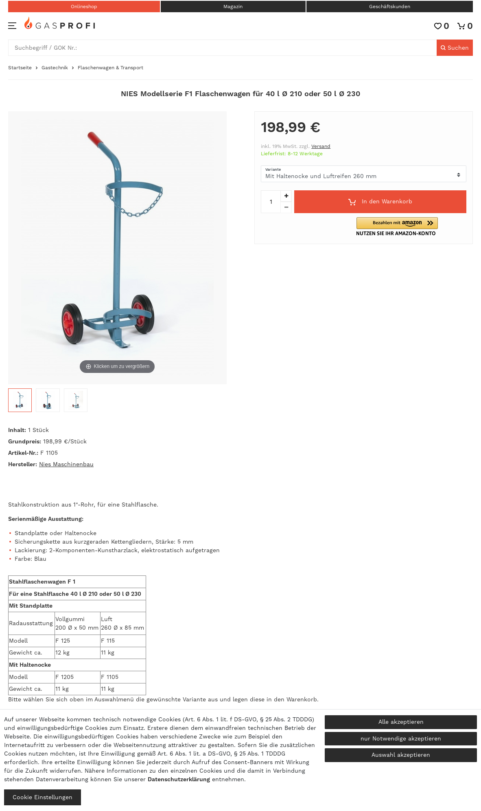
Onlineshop (84, 6)
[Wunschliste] (441, 26)
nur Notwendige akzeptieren (401, 738)
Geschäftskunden (389, 6)
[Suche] (455, 48)
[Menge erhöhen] (286, 196)
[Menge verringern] (286, 207)
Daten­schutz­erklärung (179, 779)
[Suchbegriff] (223, 47)
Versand (320, 146)
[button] (402, 226)
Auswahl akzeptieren (401, 754)
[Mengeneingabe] (270, 201)
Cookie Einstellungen (42, 797)
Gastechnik (55, 68)
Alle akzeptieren (401, 721)
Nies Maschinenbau (66, 464)
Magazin (233, 6)
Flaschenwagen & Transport (110, 68)
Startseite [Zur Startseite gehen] (20, 68)
